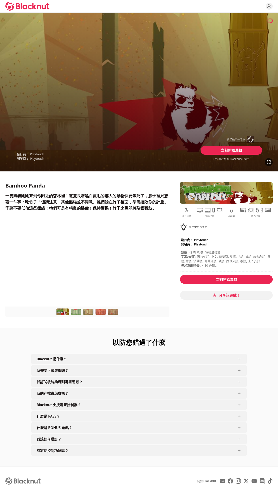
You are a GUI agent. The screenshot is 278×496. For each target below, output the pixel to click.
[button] (231, 139)
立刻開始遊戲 (231, 150)
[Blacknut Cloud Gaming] (27, 6)
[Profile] (269, 6)
